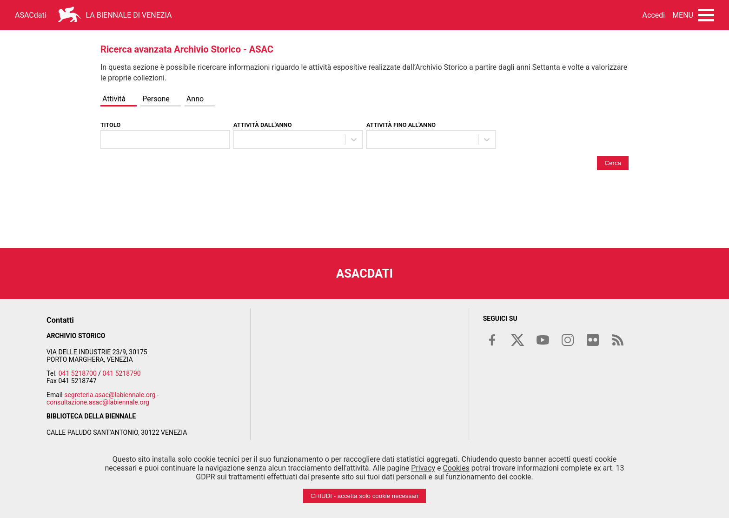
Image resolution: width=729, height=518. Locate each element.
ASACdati (30, 15)
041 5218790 (122, 373)
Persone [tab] (156, 98)
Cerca (612, 162)
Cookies (456, 468)
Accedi (654, 15)
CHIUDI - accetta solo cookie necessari (364, 495)
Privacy (423, 468)
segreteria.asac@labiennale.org (109, 394)
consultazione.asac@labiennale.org (97, 402)
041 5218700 (78, 373)
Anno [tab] (195, 98)
